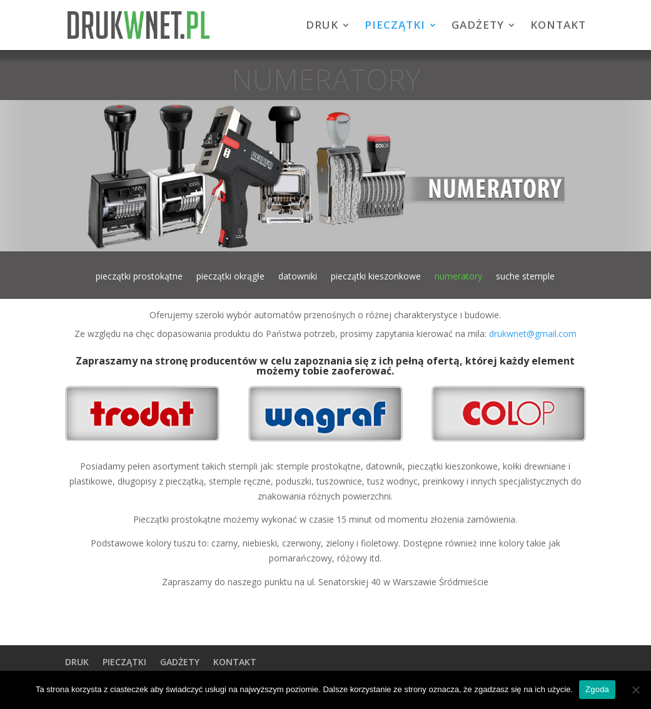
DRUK (322, 26)
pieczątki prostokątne (139, 277)
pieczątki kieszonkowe (376, 277)
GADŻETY (478, 26)
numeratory (458, 277)
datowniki (297, 277)
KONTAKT (558, 26)
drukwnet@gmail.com (533, 333)
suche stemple (525, 277)
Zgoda (597, 689)
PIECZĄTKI (395, 26)
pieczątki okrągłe (230, 277)
